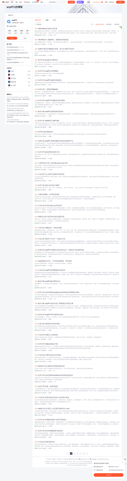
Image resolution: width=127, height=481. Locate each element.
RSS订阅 (116, 24)
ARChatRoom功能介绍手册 (46, 28)
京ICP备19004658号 (63, 461)
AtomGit (27, 2)
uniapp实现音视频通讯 (15, 62)
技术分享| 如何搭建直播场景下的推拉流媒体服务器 (18, 58)
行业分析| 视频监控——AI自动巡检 (48, 228)
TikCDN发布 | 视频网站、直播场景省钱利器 (52, 40)
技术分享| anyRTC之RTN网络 (46, 71)
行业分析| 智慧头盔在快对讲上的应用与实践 (52, 397)
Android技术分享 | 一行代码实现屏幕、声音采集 (53, 261)
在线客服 (93, 459)
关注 (12, 38)
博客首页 (10, 15)
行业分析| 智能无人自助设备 (46, 335)
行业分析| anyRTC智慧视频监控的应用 (50, 270)
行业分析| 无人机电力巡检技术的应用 (49, 174)
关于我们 (48, 459)
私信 (25, 38)
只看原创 (38, 24)
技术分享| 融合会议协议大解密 (47, 185)
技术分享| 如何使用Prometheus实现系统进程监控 (54, 375)
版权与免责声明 (88, 463)
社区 (20, 2)
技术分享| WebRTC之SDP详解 (47, 121)
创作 (120, 2)
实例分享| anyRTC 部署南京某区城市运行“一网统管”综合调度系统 (59, 250)
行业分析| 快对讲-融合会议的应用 (48, 205)
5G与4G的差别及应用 (15, 47)
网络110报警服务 (54, 463)
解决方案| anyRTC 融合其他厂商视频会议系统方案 (54, 303)
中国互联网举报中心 (64, 463)
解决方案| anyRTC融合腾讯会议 (47, 281)
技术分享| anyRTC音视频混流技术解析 (50, 100)
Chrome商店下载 (73, 463)
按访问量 (108, 24)
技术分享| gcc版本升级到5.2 (46, 60)
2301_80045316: (11, 115)
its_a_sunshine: (11, 106)
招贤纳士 (54, 459)
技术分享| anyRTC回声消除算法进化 (49, 314)
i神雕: (8, 99)
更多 (42, 2)
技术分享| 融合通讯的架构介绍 (47, 152)
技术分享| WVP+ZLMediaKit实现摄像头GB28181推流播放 (18, 103)
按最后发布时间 (99, 24)
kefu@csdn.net (85, 459)
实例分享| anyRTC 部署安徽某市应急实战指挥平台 (54, 141)
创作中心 (111, 2)
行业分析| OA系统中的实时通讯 (47, 324)
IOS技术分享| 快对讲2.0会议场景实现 (49, 217)
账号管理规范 (81, 463)
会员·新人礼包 (98, 2)
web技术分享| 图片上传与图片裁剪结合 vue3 (52, 408)
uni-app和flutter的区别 (15, 50)
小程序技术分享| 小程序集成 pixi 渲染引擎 (51, 163)
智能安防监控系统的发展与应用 (15, 108)
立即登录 (108, 475)
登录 (88, 2)
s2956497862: (11, 110)
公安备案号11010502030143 (51, 461)
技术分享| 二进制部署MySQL (46, 89)
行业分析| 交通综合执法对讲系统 (48, 355)
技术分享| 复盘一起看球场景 (46, 386)
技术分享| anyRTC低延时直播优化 (48, 80)
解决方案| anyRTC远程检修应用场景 (49, 111)
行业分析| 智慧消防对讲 (45, 442)
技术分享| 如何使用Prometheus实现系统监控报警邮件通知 (57, 292)
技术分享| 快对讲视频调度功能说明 (49, 431)
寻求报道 (65, 459)
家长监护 (48, 463)
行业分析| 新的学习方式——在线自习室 (50, 239)
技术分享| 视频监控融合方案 (46, 344)
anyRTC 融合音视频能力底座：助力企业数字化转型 (54, 49)
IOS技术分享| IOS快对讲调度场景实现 (50, 366)
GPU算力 (35, 1)
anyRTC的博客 (15, 7)
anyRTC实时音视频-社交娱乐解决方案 (18, 53)
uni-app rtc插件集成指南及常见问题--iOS (18, 113)
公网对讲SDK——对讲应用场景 (47, 194)
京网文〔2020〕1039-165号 (75, 461)
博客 (12, 2)
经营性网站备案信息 (87, 461)
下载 (16, 2)
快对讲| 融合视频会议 (44, 132)
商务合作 (59, 459)
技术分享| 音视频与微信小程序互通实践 (50, 420)
